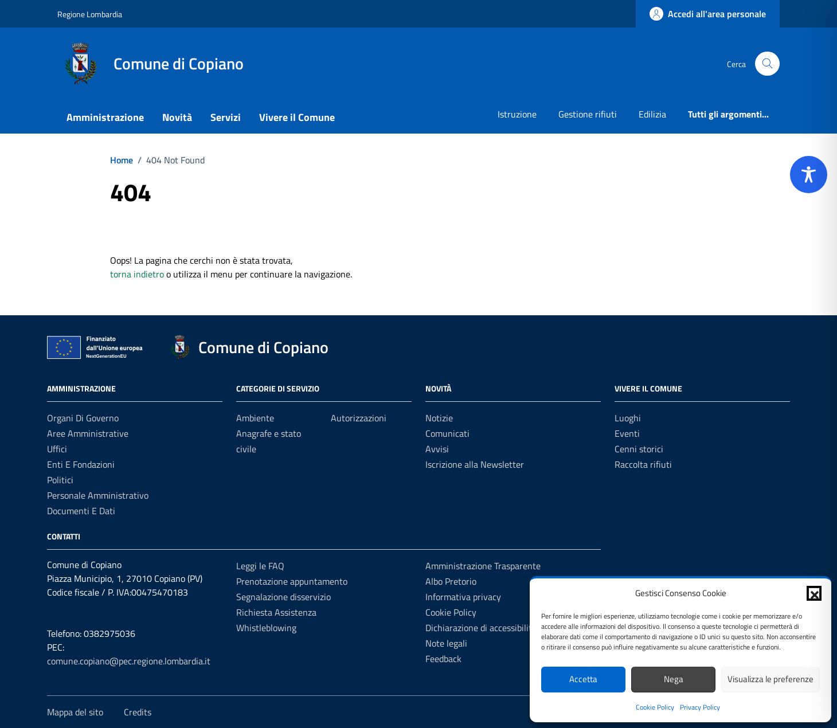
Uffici (57, 449)
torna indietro (137, 274)
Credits (137, 712)
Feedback (443, 659)
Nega (673, 679)
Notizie (439, 418)
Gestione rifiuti (587, 114)
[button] (814, 593)
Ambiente (255, 418)
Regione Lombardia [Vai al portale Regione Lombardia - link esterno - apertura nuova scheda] (89, 14)
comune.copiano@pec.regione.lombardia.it (128, 661)
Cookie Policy (655, 707)
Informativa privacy (463, 597)
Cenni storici (639, 449)
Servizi (225, 117)
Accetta (583, 679)
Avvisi (437, 449)
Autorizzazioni (358, 418)
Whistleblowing (266, 628)
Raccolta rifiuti (643, 464)
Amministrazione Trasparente (483, 566)
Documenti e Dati (81, 511)
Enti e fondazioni (81, 464)
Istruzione (517, 114)
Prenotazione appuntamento (291, 581)
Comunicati (447, 433)
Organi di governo (83, 418)
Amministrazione (105, 117)
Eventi (627, 433)
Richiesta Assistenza (276, 612)
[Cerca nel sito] (767, 64)
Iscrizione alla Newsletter (474, 464)
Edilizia (652, 114)
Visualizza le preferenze (770, 679)
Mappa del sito (75, 712)
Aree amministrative (87, 433)
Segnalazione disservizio (283, 597)
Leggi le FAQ (260, 566)
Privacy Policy (700, 707)
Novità (177, 117)
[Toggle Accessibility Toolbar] (808, 174)
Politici (60, 480)
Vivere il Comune (297, 117)
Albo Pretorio (450, 581)
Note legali (446, 643)
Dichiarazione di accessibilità (481, 628)
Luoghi (628, 418)
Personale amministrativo (97, 495)
